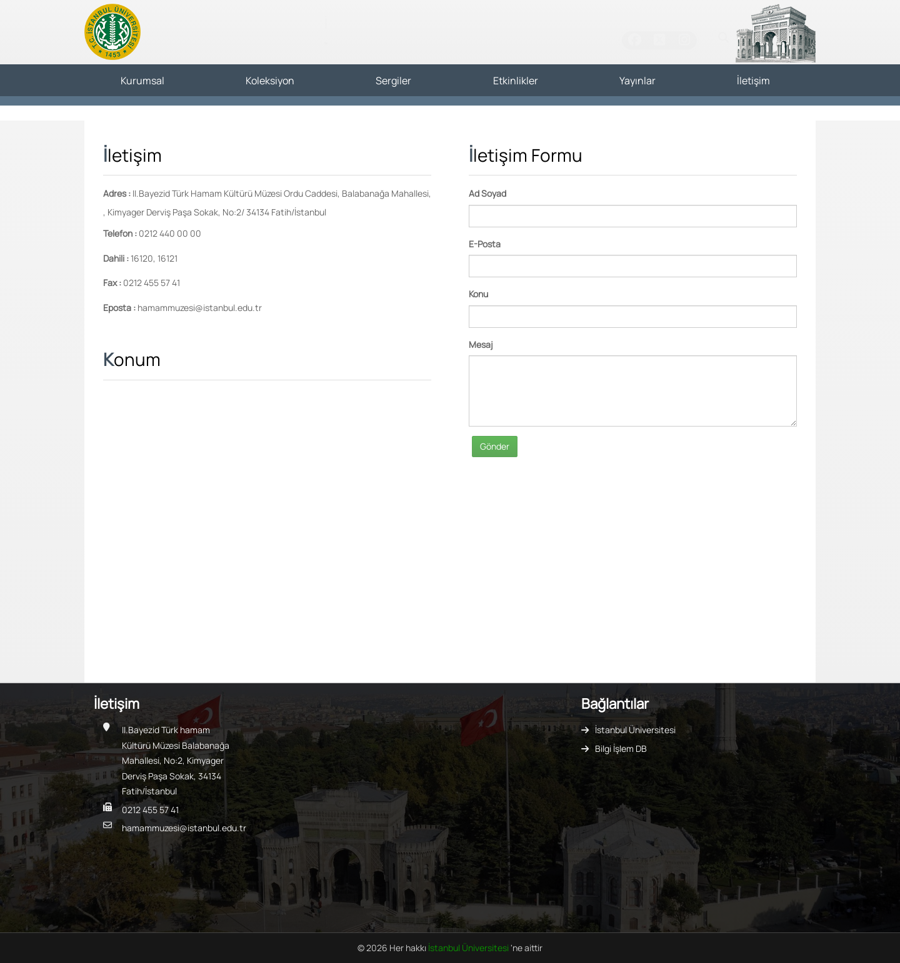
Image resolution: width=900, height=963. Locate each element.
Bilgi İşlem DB (621, 748)
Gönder (494, 446)
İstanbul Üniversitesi (635, 730)
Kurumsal (142, 80)
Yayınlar (637, 80)
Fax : (112, 283)
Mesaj (481, 344)
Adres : (117, 193)
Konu (478, 294)
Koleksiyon (270, 80)
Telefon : (120, 233)
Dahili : (116, 258)
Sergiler (393, 80)
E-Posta (485, 244)
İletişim (753, 80)
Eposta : (119, 308)
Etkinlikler (515, 80)
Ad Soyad (487, 193)
